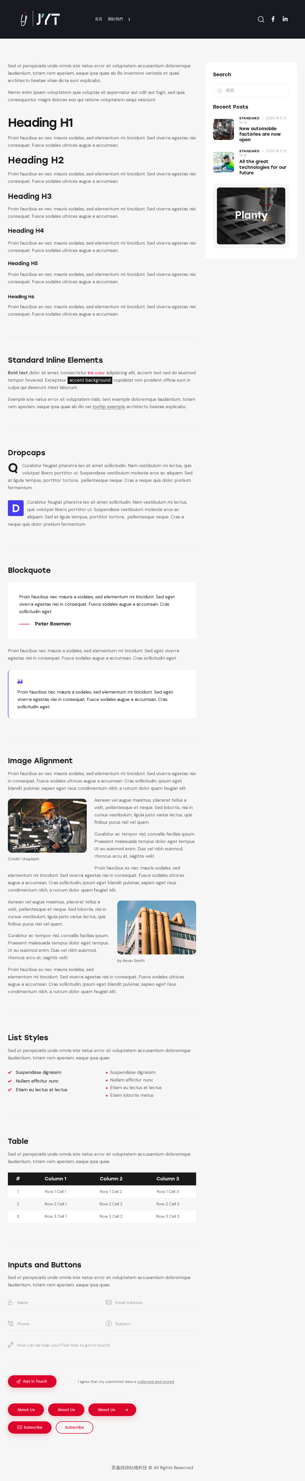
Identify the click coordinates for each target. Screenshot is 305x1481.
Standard (249, 118)
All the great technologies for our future (262, 167)
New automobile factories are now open (260, 134)
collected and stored (157, 1382)
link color (97, 373)
